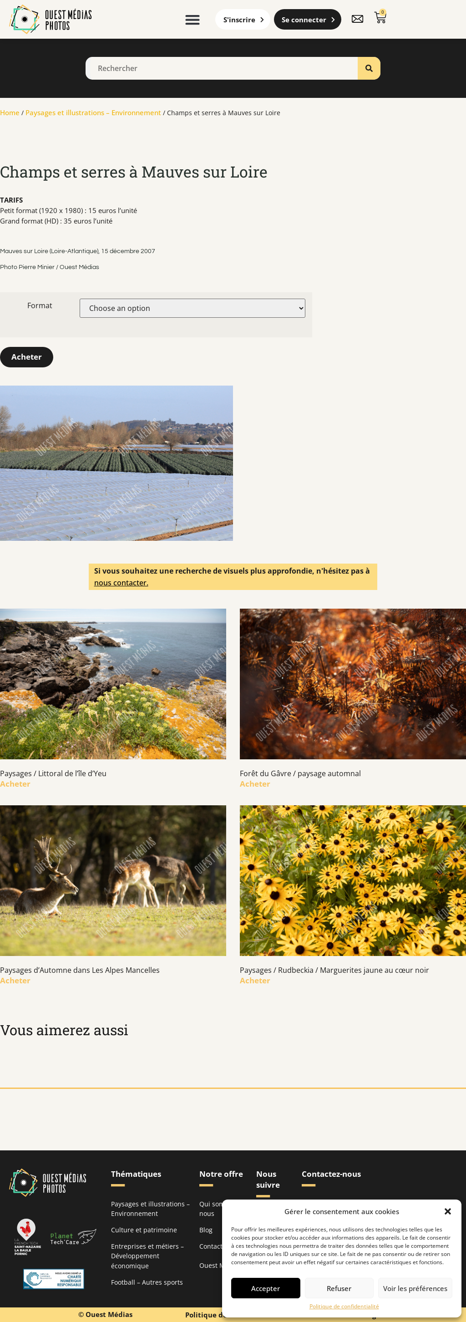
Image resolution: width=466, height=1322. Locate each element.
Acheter (26, 356)
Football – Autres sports (147, 1281)
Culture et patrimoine (144, 1229)
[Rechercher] (369, 68)
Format (39, 305)
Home (10, 112)
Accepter (265, 1288)
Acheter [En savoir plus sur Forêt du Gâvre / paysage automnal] (255, 783)
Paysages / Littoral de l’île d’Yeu (53, 773)
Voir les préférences (415, 1288)
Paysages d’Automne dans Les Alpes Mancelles (80, 970)
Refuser (339, 1288)
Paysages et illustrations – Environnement (93, 112)
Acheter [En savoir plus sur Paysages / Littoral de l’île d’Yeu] (15, 783)
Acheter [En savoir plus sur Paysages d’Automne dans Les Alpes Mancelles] (15, 980)
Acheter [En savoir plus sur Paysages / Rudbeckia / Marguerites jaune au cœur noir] (255, 980)
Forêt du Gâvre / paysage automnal (300, 773)
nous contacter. (121, 582)
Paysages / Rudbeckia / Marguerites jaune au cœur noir (334, 970)
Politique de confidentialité (344, 1306)
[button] (447, 1211)
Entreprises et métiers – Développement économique (147, 1255)
